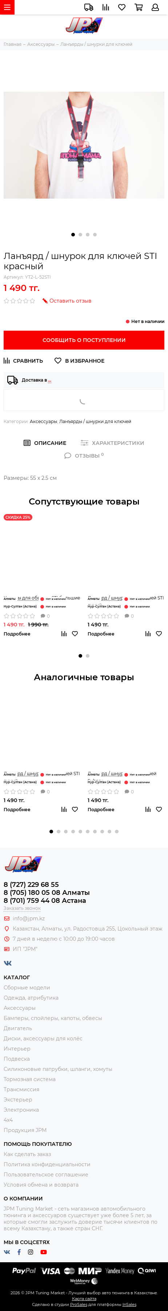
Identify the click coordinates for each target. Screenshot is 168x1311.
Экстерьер (18, 1099)
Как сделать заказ (27, 1154)
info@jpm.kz (29, 918)
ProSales (78, 1304)
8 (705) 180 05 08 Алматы (47, 893)
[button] (73, 234)
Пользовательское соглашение (46, 1174)
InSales (129, 1304)
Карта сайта (84, 1298)
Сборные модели (27, 987)
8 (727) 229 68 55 (31, 885)
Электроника (21, 1110)
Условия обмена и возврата (41, 1185)
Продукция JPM (25, 1130)
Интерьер (17, 1048)
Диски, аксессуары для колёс (43, 1038)
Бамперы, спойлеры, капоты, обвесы (53, 1018)
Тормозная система (30, 1079)
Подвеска (17, 1059)
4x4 (8, 1120)
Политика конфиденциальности (47, 1164)
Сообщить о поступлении (84, 340)
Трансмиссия (21, 1089)
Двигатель (18, 1028)
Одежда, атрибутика (31, 998)
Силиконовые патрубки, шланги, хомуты (58, 1069)
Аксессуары (43, 421)
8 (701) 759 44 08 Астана (45, 901)
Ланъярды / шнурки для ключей (95, 421)
